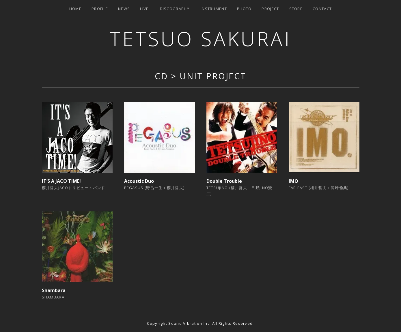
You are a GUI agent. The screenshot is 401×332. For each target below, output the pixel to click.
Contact (322, 8)
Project (270, 8)
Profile (100, 8)
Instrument (214, 8)
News (124, 8)
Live (144, 8)
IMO (293, 181)
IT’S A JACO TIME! (61, 181)
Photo (244, 8)
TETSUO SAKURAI (200, 38)
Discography (174, 8)
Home (75, 8)
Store (296, 8)
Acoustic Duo (139, 181)
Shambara (54, 290)
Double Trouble (224, 181)
